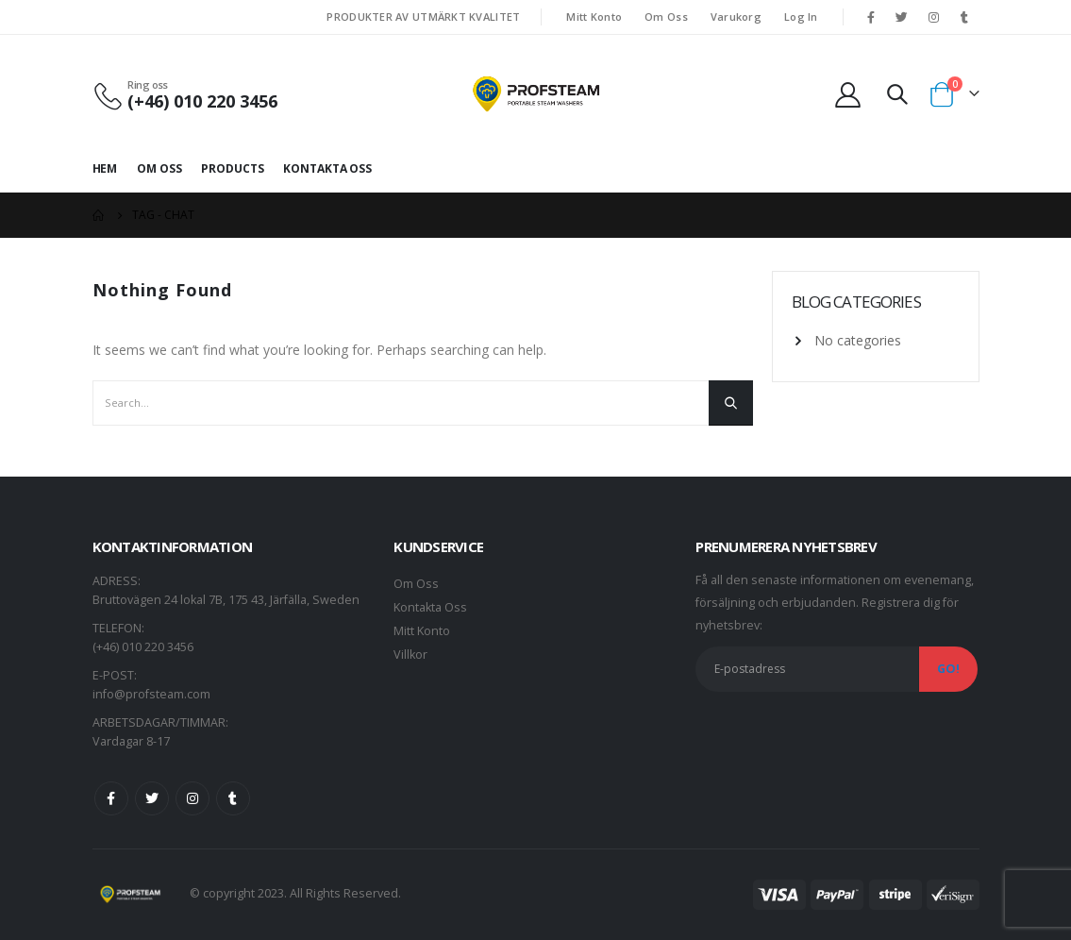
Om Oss (666, 16)
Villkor (410, 654)
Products (232, 168)
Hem (105, 168)
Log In (801, 16)
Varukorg (736, 16)
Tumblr (233, 798)
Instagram (192, 798)
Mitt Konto (594, 16)
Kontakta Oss (327, 168)
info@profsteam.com (151, 694)
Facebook (111, 798)
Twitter (152, 798)
